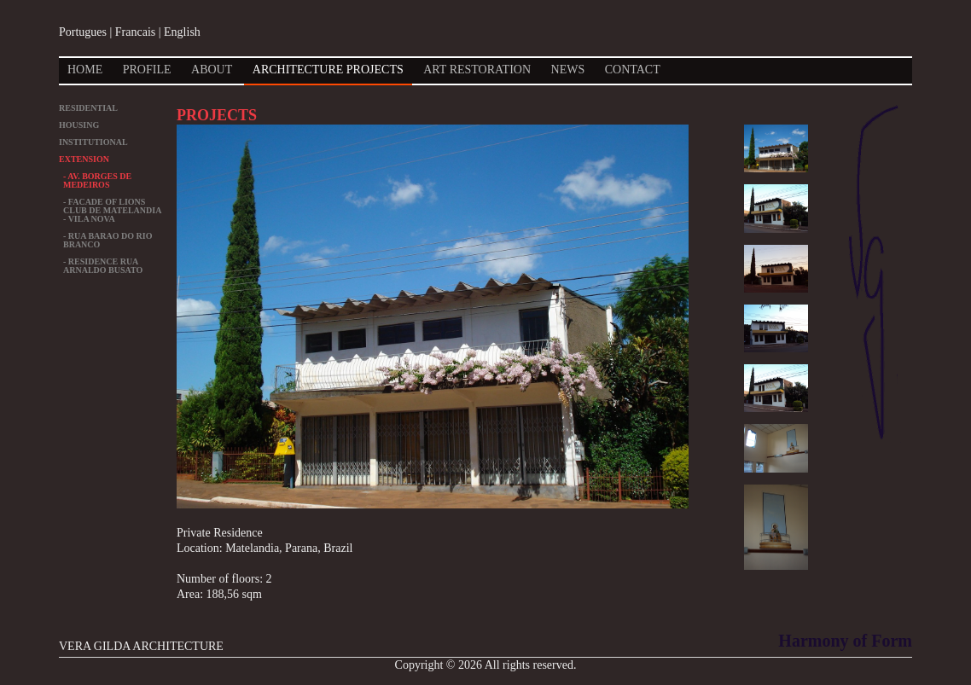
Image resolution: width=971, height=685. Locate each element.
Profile (147, 69)
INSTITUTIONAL (93, 142)
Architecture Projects (328, 69)
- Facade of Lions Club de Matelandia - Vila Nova (112, 210)
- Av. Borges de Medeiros (97, 180)
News (568, 69)
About (211, 69)
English (182, 32)
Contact (632, 69)
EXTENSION (84, 159)
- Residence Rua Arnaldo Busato (102, 266)
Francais (135, 32)
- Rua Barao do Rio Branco (107, 240)
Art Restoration (477, 69)
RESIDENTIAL (88, 108)
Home (84, 69)
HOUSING (79, 125)
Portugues (83, 32)
